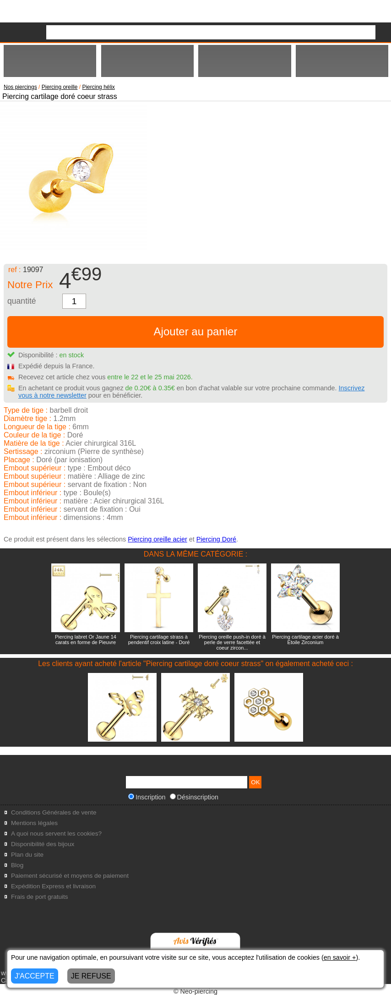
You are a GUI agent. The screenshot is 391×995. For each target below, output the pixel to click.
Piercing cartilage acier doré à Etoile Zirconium (305, 639)
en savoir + (340, 957)
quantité (21, 301)
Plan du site (27, 854)
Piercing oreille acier (157, 539)
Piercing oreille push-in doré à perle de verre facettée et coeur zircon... (232, 642)
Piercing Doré (216, 539)
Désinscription (194, 797)
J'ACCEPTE (34, 976)
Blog (17, 865)
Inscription (147, 797)
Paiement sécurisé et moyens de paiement (70, 875)
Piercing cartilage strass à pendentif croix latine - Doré (159, 639)
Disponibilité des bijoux (42, 844)
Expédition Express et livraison (53, 886)
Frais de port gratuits (39, 896)
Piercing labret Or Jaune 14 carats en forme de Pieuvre (85, 639)
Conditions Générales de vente (54, 812)
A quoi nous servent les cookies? (56, 833)
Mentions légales (34, 823)
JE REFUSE (91, 976)
